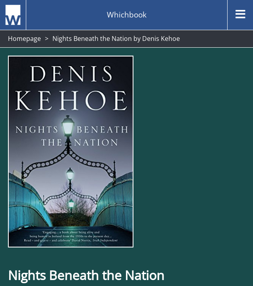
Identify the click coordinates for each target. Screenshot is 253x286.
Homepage (24, 38)
